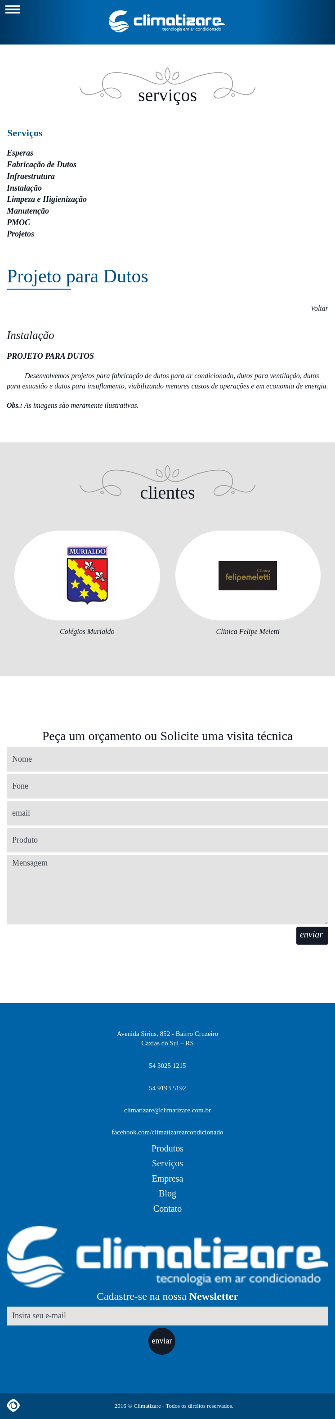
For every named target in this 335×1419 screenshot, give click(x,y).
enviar (162, 1340)
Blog (167, 1193)
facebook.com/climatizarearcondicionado (167, 1132)
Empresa (167, 1178)
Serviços (24, 132)
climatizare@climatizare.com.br (167, 1110)
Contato (167, 1209)
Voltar (319, 308)
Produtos (167, 1148)
